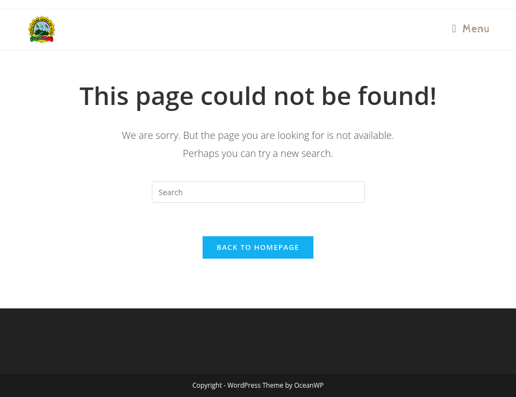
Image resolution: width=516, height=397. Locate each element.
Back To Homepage (258, 247)
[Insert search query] (258, 192)
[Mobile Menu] (471, 29)
